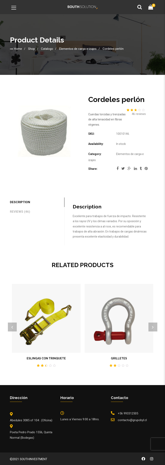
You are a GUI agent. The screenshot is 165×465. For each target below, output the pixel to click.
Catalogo (47, 49)
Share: (93, 169)
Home (18, 49)
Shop (31, 49)
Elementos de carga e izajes (78, 49)
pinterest (146, 168)
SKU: (91, 133)
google (129, 168)
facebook (118, 168)
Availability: (96, 143)
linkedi (135, 168)
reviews (139, 114)
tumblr (141, 168)
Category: (95, 154)
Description (20, 202)
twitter (123, 168)
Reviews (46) (20, 211)
